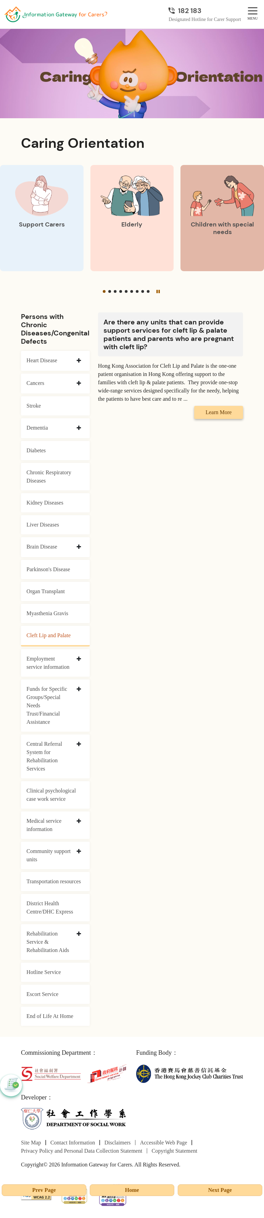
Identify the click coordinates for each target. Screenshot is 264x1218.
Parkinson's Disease (48, 569)
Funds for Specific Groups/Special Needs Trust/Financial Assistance (46, 705)
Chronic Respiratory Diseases (48, 476)
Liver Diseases (42, 525)
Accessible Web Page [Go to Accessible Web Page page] (163, 1142)
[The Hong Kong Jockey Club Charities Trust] (189, 1073)
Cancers (35, 383)
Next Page (220, 1190)
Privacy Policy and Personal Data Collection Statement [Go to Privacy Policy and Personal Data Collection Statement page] (81, 1151)
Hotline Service (43, 972)
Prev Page (44, 1190)
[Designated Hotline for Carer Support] (204, 10)
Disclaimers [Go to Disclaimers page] (117, 1142)
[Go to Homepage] (55, 14)
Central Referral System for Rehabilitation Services (44, 756)
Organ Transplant (45, 591)
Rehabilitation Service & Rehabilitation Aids (47, 942)
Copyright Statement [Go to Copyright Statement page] (174, 1151)
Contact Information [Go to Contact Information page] (72, 1142)
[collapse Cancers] (79, 383)
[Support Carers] (42, 218)
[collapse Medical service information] (79, 821)
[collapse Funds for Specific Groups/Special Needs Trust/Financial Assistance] (79, 689)
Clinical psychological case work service (51, 795)
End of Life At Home (49, 1016)
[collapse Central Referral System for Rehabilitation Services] (79, 744)
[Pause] (158, 291)
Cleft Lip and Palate (48, 635)
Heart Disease (41, 360)
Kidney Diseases (44, 503)
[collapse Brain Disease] (79, 547)
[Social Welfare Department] (51, 1073)
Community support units (48, 855)
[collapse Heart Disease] (79, 360)
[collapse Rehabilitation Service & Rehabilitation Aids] (79, 934)
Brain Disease (41, 547)
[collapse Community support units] (79, 851)
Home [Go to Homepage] (132, 1190)
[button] (104, 291)
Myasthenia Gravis (47, 613)
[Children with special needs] (222, 218)
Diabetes (36, 450)
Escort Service (42, 994)
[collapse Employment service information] (79, 659)
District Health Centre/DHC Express (49, 907)
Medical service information (44, 825)
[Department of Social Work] (74, 1118)
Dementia (37, 428)
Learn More (219, 412)
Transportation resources (53, 881)
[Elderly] (132, 218)
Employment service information (47, 663)
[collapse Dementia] (79, 428)
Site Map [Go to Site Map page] (31, 1142)
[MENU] (253, 11)
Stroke (33, 406)
